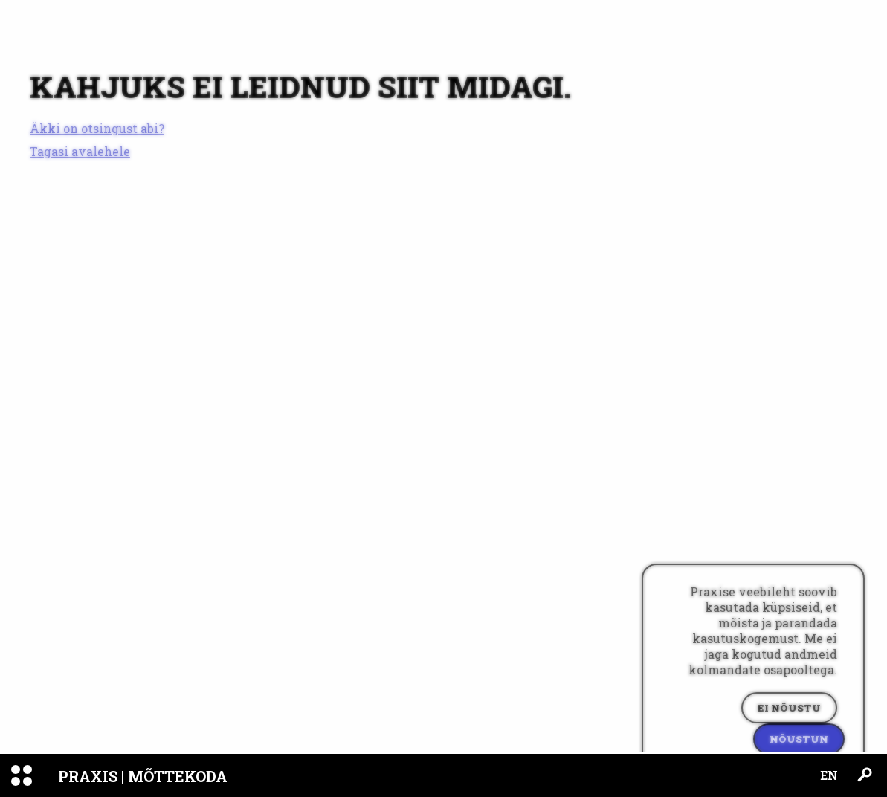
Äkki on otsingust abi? (97, 128)
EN (829, 775)
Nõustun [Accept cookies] (799, 739)
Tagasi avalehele (80, 151)
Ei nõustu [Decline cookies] (789, 707)
